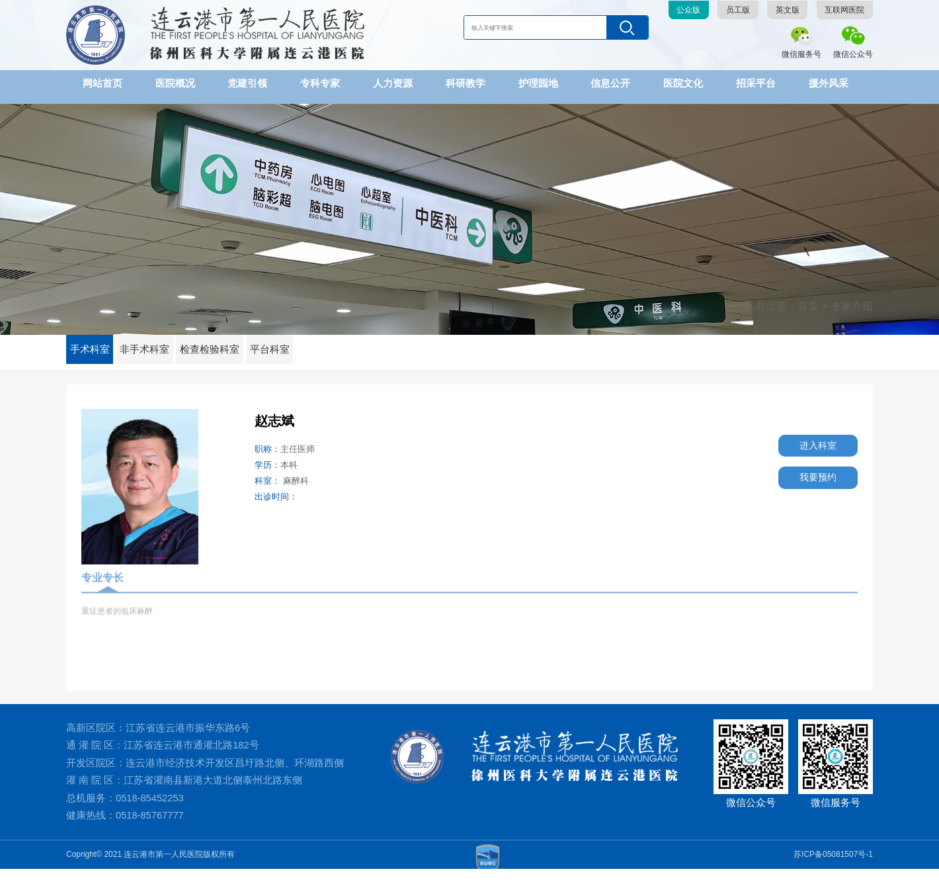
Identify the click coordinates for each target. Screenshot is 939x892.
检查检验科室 (224, 340)
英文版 (787, 10)
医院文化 (683, 83)
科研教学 (465, 83)
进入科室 (809, 443)
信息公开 (610, 83)
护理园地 (538, 83)
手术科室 (92, 340)
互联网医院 (844, 10)
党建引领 (247, 83)
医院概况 (175, 83)
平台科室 (289, 340)
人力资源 (393, 83)
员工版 (738, 10)
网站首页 (102, 83)
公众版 (688, 10)
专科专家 (320, 83)
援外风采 (828, 83)
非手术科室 (153, 340)
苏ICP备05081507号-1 (833, 877)
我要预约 (809, 478)
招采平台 (756, 83)
